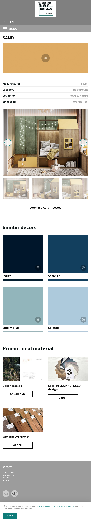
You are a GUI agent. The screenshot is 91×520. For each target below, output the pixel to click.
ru (4, 21)
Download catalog (45, 207)
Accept (10, 515)
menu (10, 28)
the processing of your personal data (56, 506)
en (12, 21)
